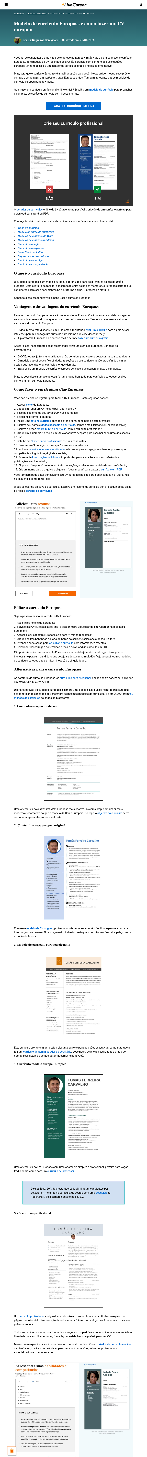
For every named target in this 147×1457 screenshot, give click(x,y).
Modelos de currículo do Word (35, 236)
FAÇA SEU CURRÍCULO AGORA (73, 106)
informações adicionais (46, 457)
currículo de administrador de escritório (47, 1051)
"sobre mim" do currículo (51, 429)
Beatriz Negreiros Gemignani (40, 40)
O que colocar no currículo (33, 256)
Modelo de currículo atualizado (36, 232)
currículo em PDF (111, 469)
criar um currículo (96, 330)
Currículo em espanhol (31, 248)
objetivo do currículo (109, 813)
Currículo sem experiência (33, 264)
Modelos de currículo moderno (36, 240)
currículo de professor (60, 1171)
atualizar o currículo (61, 643)
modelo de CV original (39, 928)
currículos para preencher (75, 678)
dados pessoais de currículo (58, 425)
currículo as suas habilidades (47, 449)
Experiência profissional (46, 441)
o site (29, 404)
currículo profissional (31, 1316)
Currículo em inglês (29, 244)
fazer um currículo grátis (93, 338)
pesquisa (101, 1192)
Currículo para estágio (30, 260)
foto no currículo (41, 420)
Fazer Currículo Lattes (30, 252)
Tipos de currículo (28, 228)
